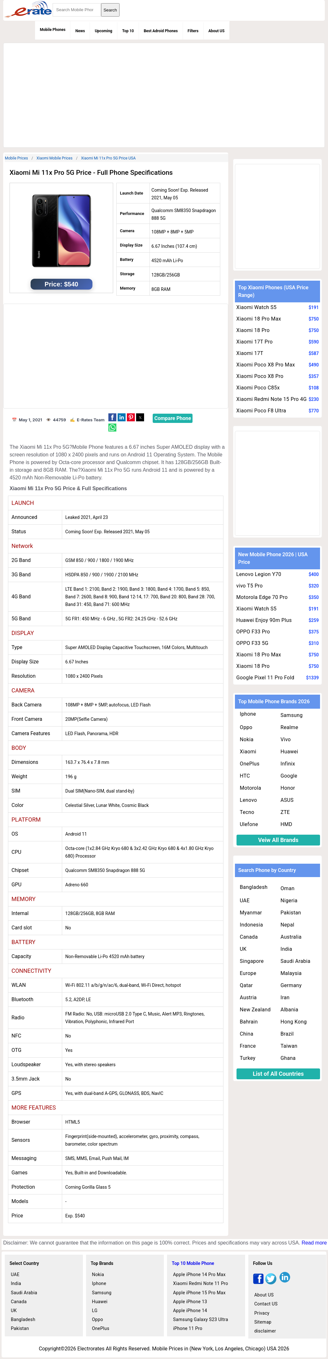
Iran (285, 997)
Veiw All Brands (278, 840)
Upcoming (103, 31)
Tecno (247, 812)
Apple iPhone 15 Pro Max (199, 1292)
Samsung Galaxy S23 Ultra (200, 1319)
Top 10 (128, 31)
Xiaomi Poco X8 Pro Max (265, 365)
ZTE (285, 812)
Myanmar (251, 913)
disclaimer (265, 1330)
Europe (248, 973)
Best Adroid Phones (161, 31)
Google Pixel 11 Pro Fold (265, 678)
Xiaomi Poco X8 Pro (259, 376)
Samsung (292, 715)
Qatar (246, 985)
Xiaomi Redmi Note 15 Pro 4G (271, 399)
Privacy (262, 1313)
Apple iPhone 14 (190, 1310)
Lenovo (248, 800)
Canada (249, 937)
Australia (291, 937)
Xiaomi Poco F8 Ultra (261, 411)
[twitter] (270, 1282)
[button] (112, 417)
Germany (291, 985)
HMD (286, 824)
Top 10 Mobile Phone (193, 1263)
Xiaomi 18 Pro (253, 330)
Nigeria (289, 900)
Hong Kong (294, 1022)
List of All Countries (278, 1073)
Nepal (287, 925)
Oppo (246, 727)
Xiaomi (248, 752)
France (248, 1046)
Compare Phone (172, 418)
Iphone (248, 714)
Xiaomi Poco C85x (258, 388)
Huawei (289, 752)
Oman (288, 888)
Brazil (287, 1034)
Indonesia (251, 925)
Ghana (288, 1058)
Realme (289, 727)
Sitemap (263, 1322)
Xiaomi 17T (249, 353)
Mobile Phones (52, 29)
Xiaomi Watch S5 (256, 307)
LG (95, 1310)
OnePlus (249, 764)
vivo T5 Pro (249, 586)
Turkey (247, 1058)
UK (243, 949)
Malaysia (291, 973)
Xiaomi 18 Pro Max (258, 319)
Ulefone (249, 824)
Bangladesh (253, 887)
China (246, 1034)
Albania (289, 1010)
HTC (245, 776)
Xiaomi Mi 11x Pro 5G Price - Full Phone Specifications (91, 172)
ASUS (287, 800)
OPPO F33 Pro (253, 632)
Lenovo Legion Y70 (258, 574)
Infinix (288, 764)
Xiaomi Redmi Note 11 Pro (200, 1283)
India (286, 949)
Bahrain (249, 1022)
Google (289, 776)
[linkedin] (285, 1282)
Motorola (250, 788)
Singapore (252, 961)
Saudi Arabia (295, 961)
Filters (193, 31)
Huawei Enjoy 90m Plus (264, 620)
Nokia (246, 739)
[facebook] (258, 1282)
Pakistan (291, 913)
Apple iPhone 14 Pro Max (199, 1274)
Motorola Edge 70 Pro (262, 597)
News (80, 31)
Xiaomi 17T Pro (254, 342)
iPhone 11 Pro (187, 1328)
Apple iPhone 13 (190, 1301)
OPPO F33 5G (252, 643)
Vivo (286, 739)
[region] (163, 94)
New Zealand (255, 1010)
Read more (314, 1242)
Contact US (266, 1303)
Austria (248, 997)
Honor (288, 788)
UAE (245, 900)
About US (216, 31)
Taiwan (289, 1046)
